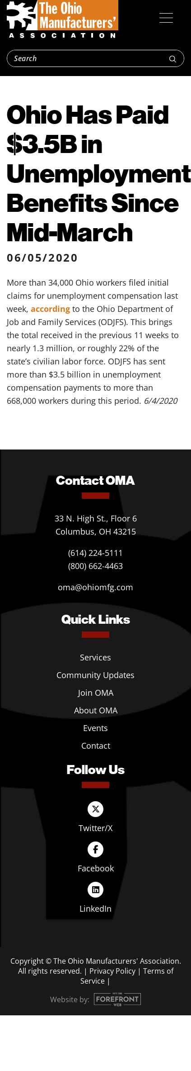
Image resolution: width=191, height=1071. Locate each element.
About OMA (95, 710)
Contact (95, 745)
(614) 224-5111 (95, 552)
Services (95, 657)
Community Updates (95, 674)
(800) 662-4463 (95, 565)
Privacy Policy (112, 971)
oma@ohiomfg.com (95, 587)
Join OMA (95, 692)
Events (95, 727)
